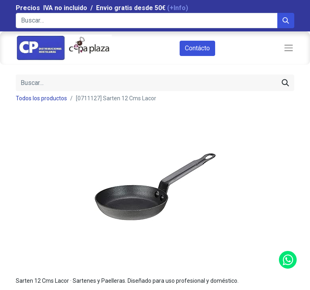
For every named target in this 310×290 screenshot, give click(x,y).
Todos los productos (41, 98)
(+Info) (177, 8)
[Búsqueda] (285, 20)
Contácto (197, 48)
